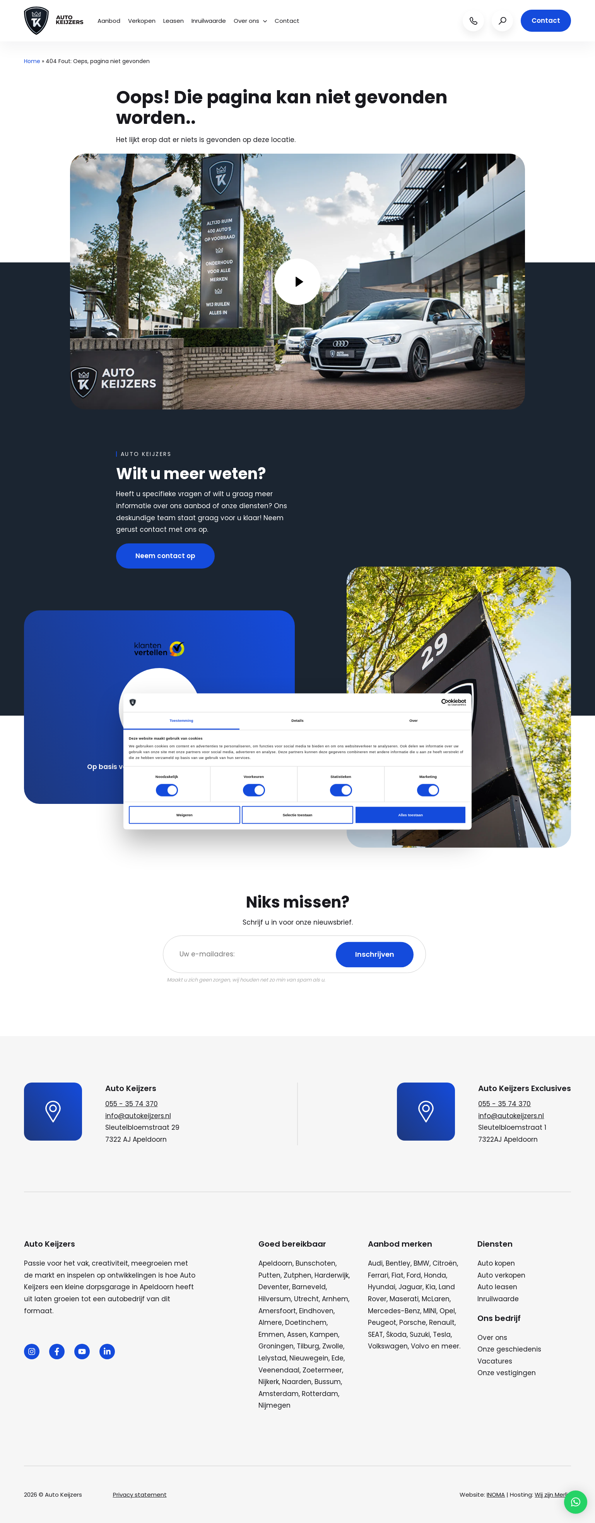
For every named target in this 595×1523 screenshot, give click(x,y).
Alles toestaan (410, 815)
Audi (375, 1263)
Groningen (276, 1346)
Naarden (296, 1381)
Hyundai (381, 1287)
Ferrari (378, 1275)
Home (32, 61)
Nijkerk (268, 1381)
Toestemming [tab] (181, 720)
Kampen (324, 1334)
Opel (447, 1311)
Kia (431, 1287)
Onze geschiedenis (509, 1349)
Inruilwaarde (208, 21)
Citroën (445, 1263)
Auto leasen (497, 1287)
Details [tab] (297, 720)
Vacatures (494, 1361)
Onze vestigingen (506, 1372)
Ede (338, 1358)
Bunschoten (315, 1263)
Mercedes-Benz (394, 1311)
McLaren (436, 1299)
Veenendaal (278, 1370)
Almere (270, 1322)
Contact (287, 21)
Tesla (442, 1334)
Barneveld (309, 1287)
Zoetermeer (322, 1370)
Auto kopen (496, 1263)
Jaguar (410, 1287)
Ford (414, 1275)
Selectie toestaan (297, 815)
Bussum (328, 1381)
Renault (442, 1322)
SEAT (375, 1334)
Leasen (173, 21)
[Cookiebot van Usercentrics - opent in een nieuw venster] (432, 702)
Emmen (271, 1334)
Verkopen (142, 21)
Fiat (398, 1275)
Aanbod (108, 21)
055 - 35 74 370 (131, 1103)
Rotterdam (320, 1393)
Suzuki (420, 1334)
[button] (575, 1502)
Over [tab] (413, 720)
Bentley (398, 1263)
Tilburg (308, 1346)
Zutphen (297, 1275)
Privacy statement (140, 1494)
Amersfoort (277, 1311)
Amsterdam (278, 1393)
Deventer (273, 1287)
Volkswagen (388, 1346)
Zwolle (332, 1346)
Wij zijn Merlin (553, 1494)
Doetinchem (306, 1322)
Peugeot (382, 1322)
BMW (421, 1263)
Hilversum (274, 1299)
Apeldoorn (275, 1263)
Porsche (412, 1322)
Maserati (404, 1299)
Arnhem (335, 1299)
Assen (297, 1334)
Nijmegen (274, 1405)
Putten (269, 1275)
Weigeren (184, 815)
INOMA (496, 1494)
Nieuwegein (308, 1358)
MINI (429, 1311)
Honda (435, 1275)
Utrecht (306, 1299)
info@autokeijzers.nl (138, 1115)
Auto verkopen (501, 1275)
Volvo (420, 1346)
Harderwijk (332, 1275)
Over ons (250, 21)
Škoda (396, 1334)
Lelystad (272, 1358)
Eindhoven (316, 1311)
